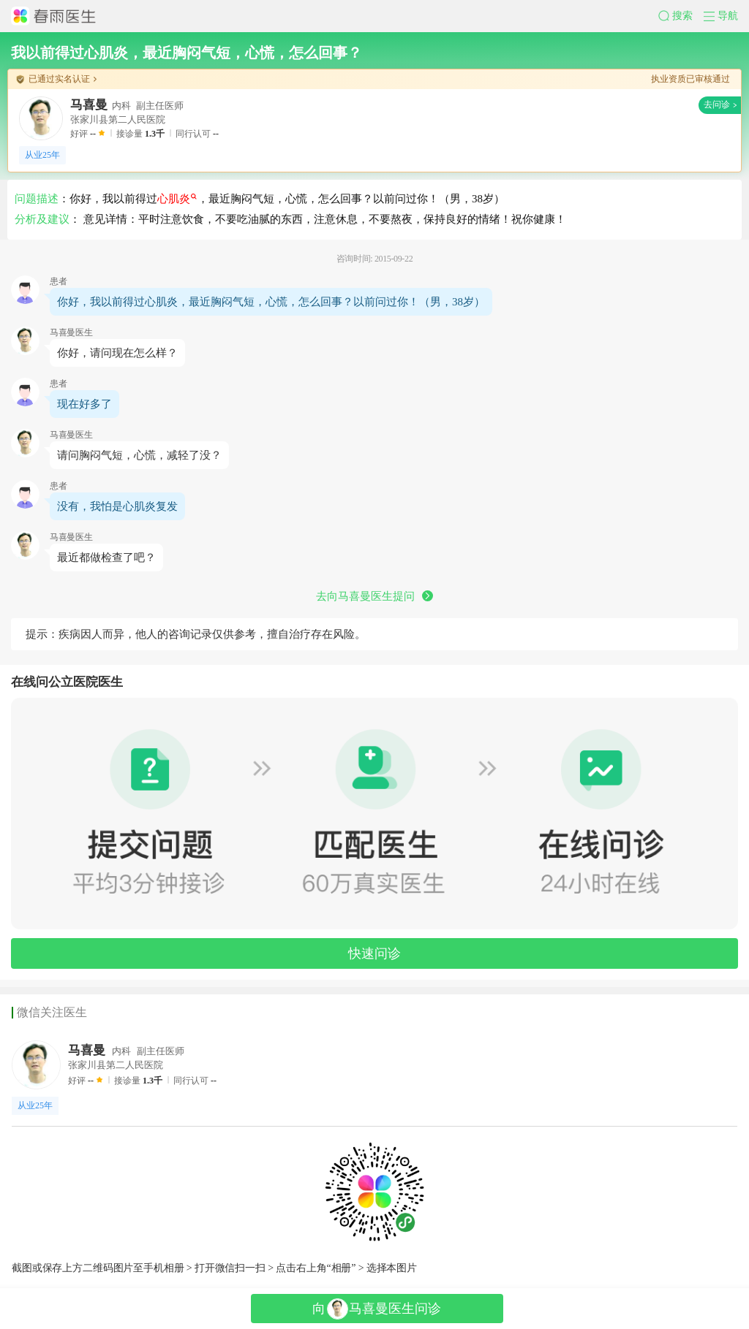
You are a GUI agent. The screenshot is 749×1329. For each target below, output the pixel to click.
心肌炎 (177, 199)
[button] (681, 16)
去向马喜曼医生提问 (374, 596)
